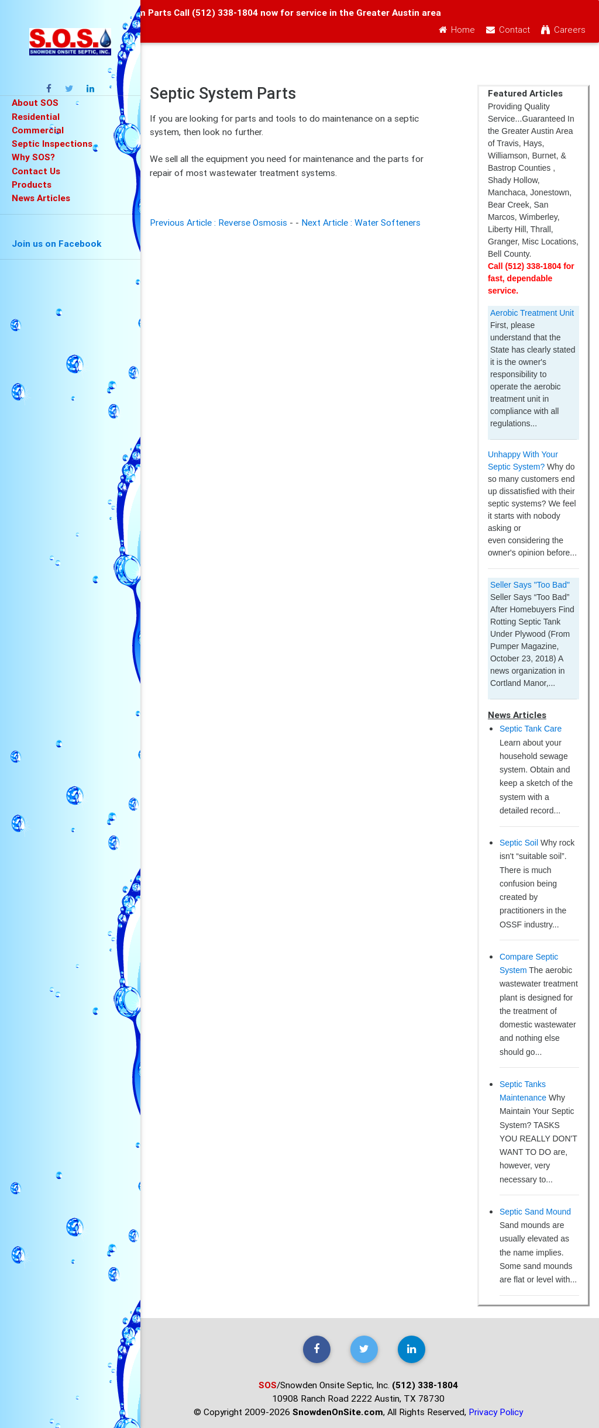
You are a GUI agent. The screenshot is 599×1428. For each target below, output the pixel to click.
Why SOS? (33, 157)
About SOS (35, 102)
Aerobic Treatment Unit (532, 313)
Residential (36, 116)
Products (31, 184)
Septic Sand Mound (535, 1211)
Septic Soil (519, 842)
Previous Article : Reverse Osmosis (218, 222)
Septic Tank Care (531, 728)
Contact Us (36, 171)
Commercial (38, 130)
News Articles (41, 197)
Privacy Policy (496, 1411)
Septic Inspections (52, 143)
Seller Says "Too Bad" (530, 584)
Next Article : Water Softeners (361, 222)
